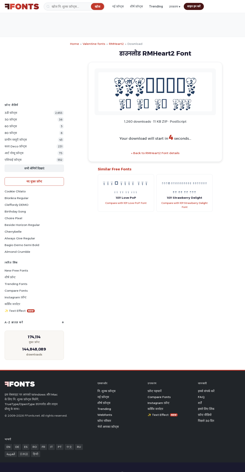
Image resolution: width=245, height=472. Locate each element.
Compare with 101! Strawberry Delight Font (184, 205)
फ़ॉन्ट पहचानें (155, 391)
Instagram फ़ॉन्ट (15, 297)
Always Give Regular (20, 238)
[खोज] (74, 6)
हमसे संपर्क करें (206, 391)
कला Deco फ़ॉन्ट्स (16, 146)
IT (51, 447)
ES (26, 447)
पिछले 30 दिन (206, 421)
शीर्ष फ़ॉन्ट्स (136, 6)
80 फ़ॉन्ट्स (11, 133)
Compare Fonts (16, 290)
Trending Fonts (16, 284)
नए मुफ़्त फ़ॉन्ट (34, 181)
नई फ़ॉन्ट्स (118, 6)
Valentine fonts (94, 44)
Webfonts (104, 415)
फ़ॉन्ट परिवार (104, 421)
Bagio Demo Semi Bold (22, 245)
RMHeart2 (116, 44)
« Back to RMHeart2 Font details (155, 153)
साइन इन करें (193, 6)
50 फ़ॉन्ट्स (11, 119)
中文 (69, 447)
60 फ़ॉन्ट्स (11, 126)
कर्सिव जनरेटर (12, 304)
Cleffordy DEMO (16, 205)
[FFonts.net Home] (22, 6)
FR (43, 447)
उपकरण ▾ (174, 6)
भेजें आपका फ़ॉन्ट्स (108, 426)
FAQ (201, 397)
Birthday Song (15, 211)
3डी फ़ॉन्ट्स (11, 113)
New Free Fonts (16, 270)
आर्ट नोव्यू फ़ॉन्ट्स (14, 153)
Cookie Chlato (15, 191)
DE (17, 447)
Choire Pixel (13, 218)
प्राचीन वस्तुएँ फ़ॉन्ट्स (16, 139)
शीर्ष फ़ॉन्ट (10, 277)
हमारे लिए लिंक (206, 409)
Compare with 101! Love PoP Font (126, 203)
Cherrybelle (13, 231)
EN (8, 447)
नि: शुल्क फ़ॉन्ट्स (106, 391)
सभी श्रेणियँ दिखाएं (34, 168)
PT (60, 447)
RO (35, 447)
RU (79, 447)
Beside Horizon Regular (22, 225)
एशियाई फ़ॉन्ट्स (13, 160)
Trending (156, 6)
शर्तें (200, 403)
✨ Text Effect (20, 311)
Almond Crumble (17, 252)
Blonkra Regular (17, 198)
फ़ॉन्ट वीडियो (205, 415)
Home (74, 44)
